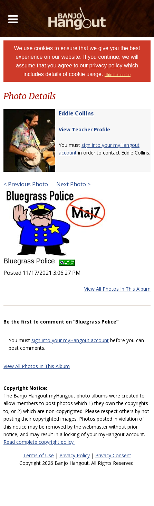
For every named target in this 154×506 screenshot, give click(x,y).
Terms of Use (38, 455)
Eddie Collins (76, 113)
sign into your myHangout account (70, 340)
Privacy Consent (113, 455)
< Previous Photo (25, 184)
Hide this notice (118, 75)
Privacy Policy (74, 455)
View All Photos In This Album (117, 288)
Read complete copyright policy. (39, 442)
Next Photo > (72, 184)
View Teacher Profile (84, 129)
